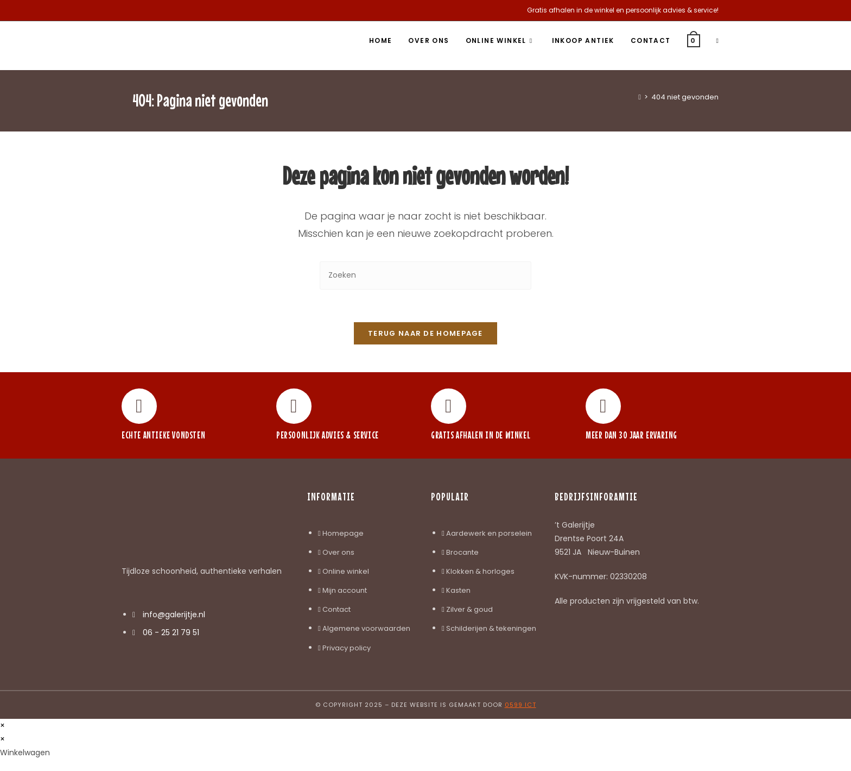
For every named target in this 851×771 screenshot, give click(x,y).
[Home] (639, 97)
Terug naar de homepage (425, 334)
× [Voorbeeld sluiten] (2, 725)
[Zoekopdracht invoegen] (425, 275)
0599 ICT (520, 704)
